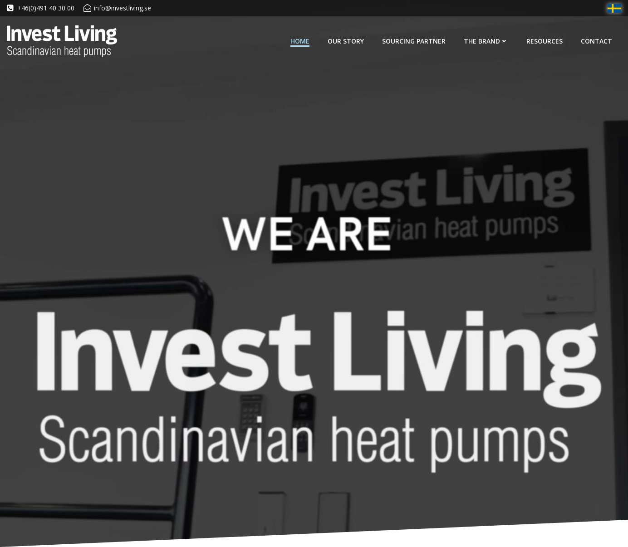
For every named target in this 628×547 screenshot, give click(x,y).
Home (299, 41)
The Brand (486, 41)
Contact (596, 41)
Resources (544, 41)
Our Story (346, 41)
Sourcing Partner (414, 41)
